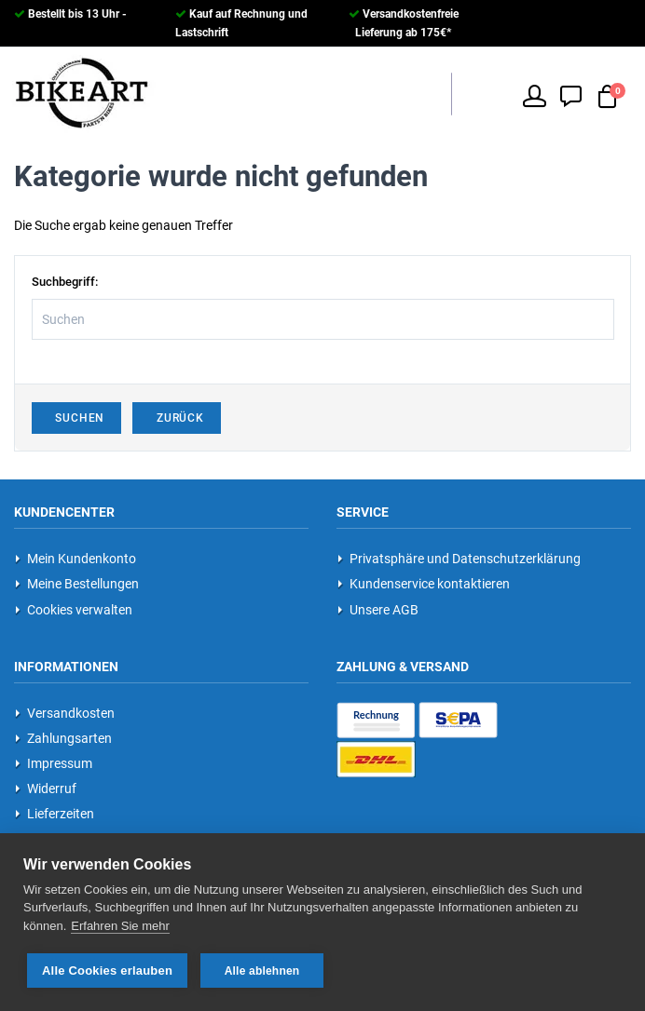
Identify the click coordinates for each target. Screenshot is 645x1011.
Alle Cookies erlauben (107, 970)
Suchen (76, 418)
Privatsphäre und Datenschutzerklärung (459, 558)
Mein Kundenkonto (75, 558)
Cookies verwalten (73, 609)
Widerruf (45, 788)
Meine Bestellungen (77, 583)
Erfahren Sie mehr (120, 926)
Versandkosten (65, 713)
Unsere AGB (378, 609)
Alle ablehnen (262, 970)
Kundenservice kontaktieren (423, 583)
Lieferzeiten (54, 813)
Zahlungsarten (63, 738)
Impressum (53, 763)
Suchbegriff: (65, 282)
